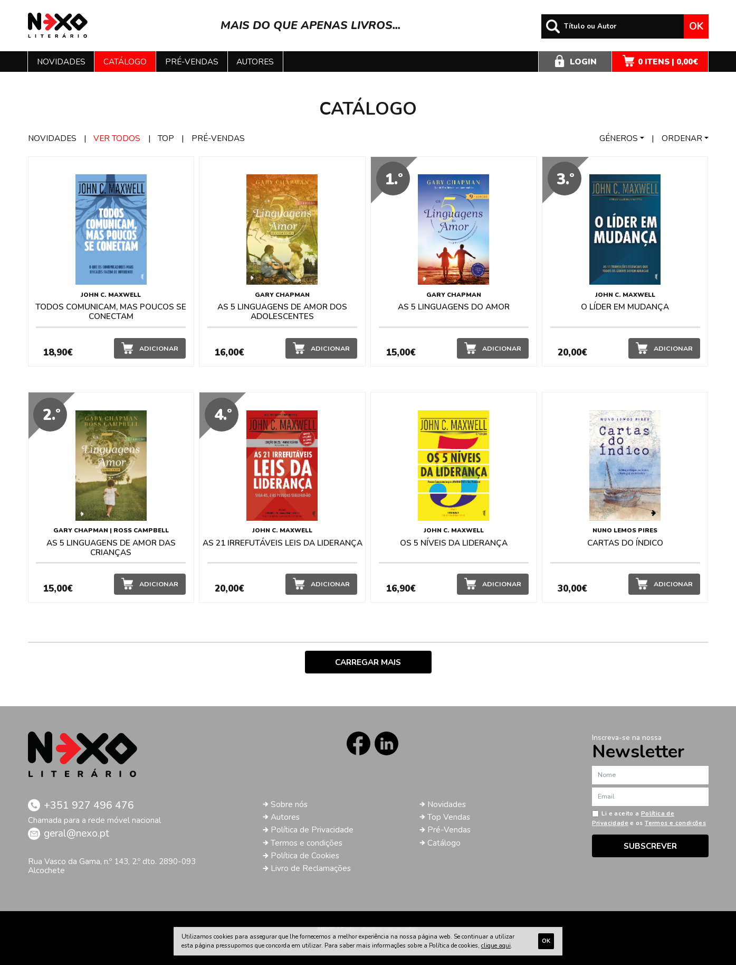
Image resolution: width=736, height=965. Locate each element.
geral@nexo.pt (76, 833)
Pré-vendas (191, 61)
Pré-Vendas (449, 829)
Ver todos (116, 138)
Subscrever (650, 845)
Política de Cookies (305, 855)
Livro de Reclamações (311, 868)
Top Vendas (448, 816)
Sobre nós (289, 804)
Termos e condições (306, 842)
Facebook (358, 743)
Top (166, 138)
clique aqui (496, 945)
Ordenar (682, 138)
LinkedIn (386, 743)
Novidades (61, 61)
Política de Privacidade (312, 829)
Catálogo (125, 61)
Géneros (618, 138)
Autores (255, 61)
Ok (696, 26)
